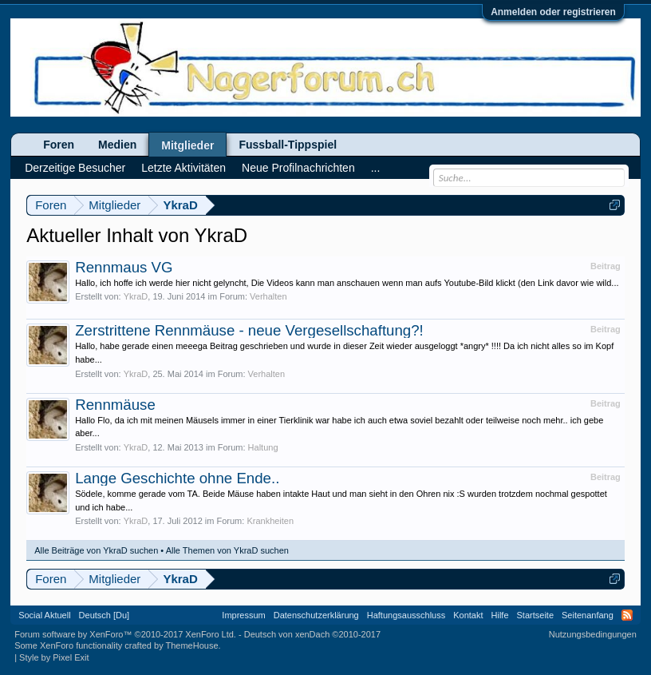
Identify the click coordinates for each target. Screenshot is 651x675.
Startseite (535, 615)
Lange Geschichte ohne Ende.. (177, 478)
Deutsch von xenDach (312, 634)
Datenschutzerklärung (316, 615)
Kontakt (468, 615)
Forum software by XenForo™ (125, 634)
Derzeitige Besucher (75, 167)
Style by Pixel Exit (54, 657)
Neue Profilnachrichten (298, 167)
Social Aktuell (44, 615)
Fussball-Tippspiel (288, 144)
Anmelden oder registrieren (553, 12)
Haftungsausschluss (406, 615)
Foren (58, 144)
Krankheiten (270, 521)
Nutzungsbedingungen (593, 634)
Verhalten (268, 296)
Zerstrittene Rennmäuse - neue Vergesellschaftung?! (249, 330)
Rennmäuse (115, 404)
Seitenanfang (588, 615)
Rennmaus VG (123, 267)
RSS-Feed (627, 615)
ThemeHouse (192, 645)
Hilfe (500, 615)
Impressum (243, 615)
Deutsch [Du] (104, 615)
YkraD (136, 296)
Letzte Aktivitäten (183, 167)
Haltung (263, 447)
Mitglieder (187, 145)
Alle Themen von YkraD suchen (227, 550)
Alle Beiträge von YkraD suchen (96, 550)
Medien (117, 144)
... (376, 167)
